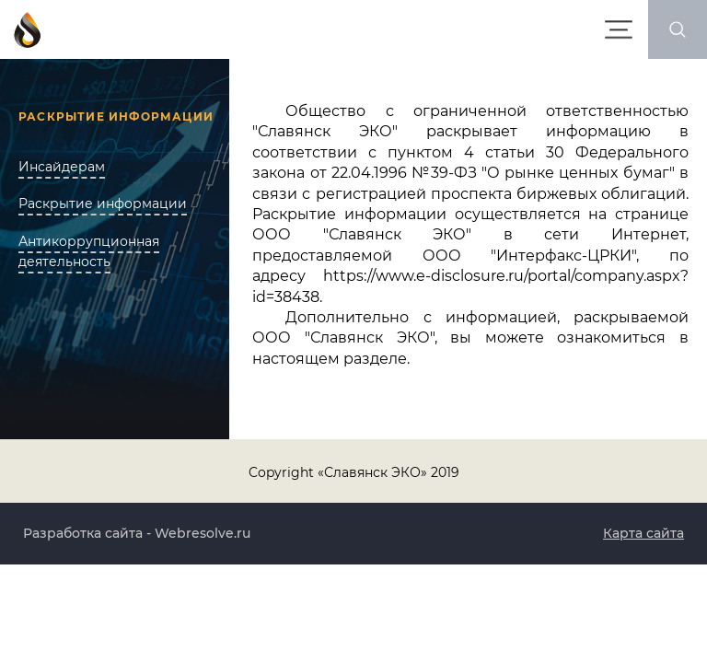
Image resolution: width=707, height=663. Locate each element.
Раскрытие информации (102, 203)
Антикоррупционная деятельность (88, 251)
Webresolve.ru (202, 533)
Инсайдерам (61, 166)
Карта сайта (643, 533)
